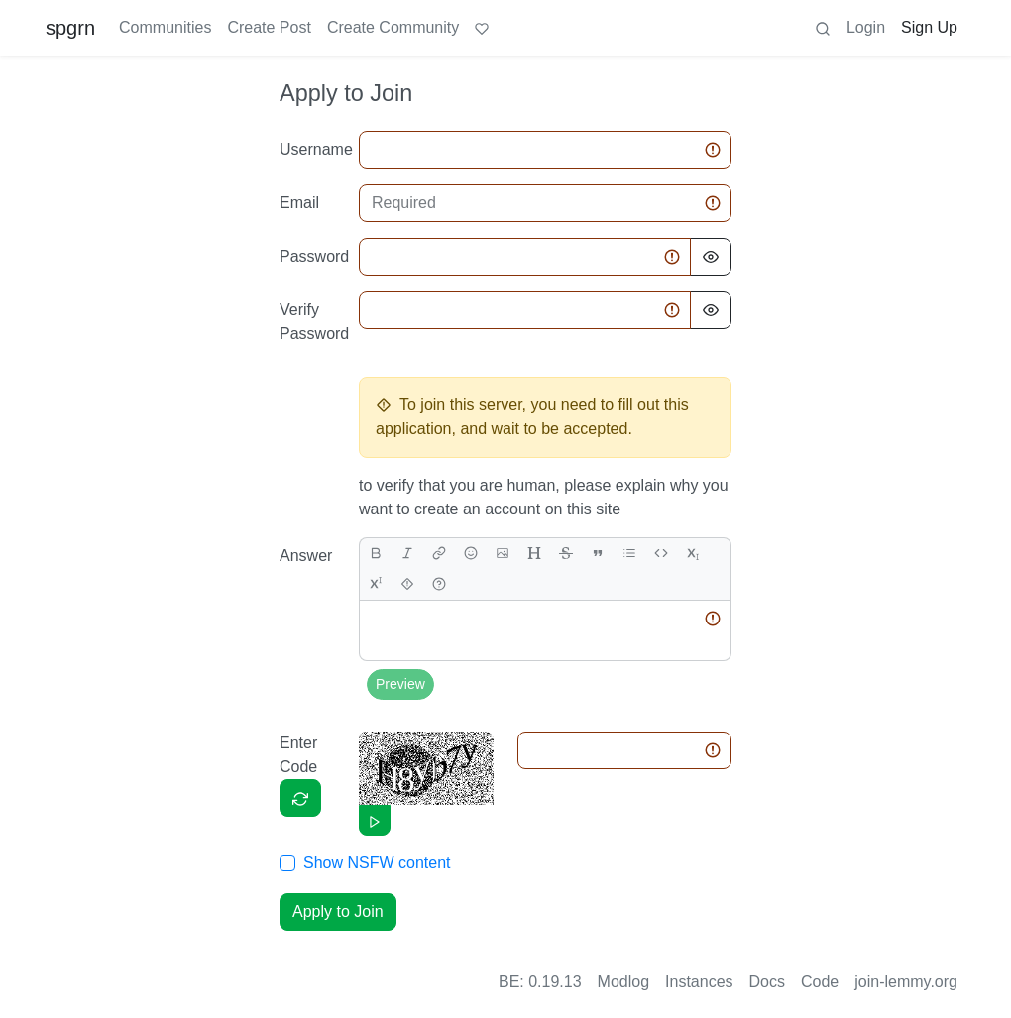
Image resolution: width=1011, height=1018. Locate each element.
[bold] (376, 553)
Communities (165, 27)
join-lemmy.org (905, 981)
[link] (439, 553)
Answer (306, 555)
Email (299, 202)
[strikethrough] (566, 553)
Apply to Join (338, 911)
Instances (698, 981)
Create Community (393, 27)
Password (313, 256)
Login (865, 27)
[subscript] (693, 553)
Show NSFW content (377, 862)
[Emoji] (471, 553)
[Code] (661, 553)
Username (313, 149)
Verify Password (313, 321)
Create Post (268, 27)
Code (820, 981)
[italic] (407, 553)
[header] (534, 553)
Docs (767, 981)
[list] (629, 553)
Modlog (623, 981)
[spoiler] (407, 584)
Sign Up (929, 27)
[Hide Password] (710, 257)
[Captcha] (300, 798)
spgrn (70, 28)
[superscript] (376, 584)
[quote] (598, 553)
